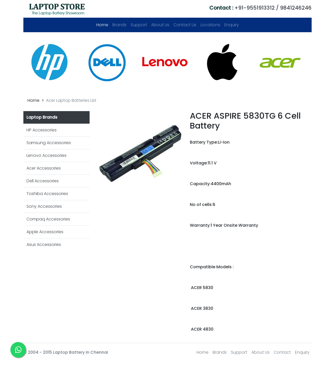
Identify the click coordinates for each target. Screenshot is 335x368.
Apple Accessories (44, 232)
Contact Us (184, 25)
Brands (119, 25)
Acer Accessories (43, 168)
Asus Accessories (43, 244)
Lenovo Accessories (46, 155)
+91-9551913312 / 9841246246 (260, 7)
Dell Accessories (42, 181)
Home (103, 25)
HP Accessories (41, 130)
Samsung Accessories (48, 143)
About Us (160, 25)
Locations (210, 25)
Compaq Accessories (48, 219)
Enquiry (231, 25)
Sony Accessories (44, 206)
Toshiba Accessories (47, 194)
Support (139, 25)
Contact (282, 352)
